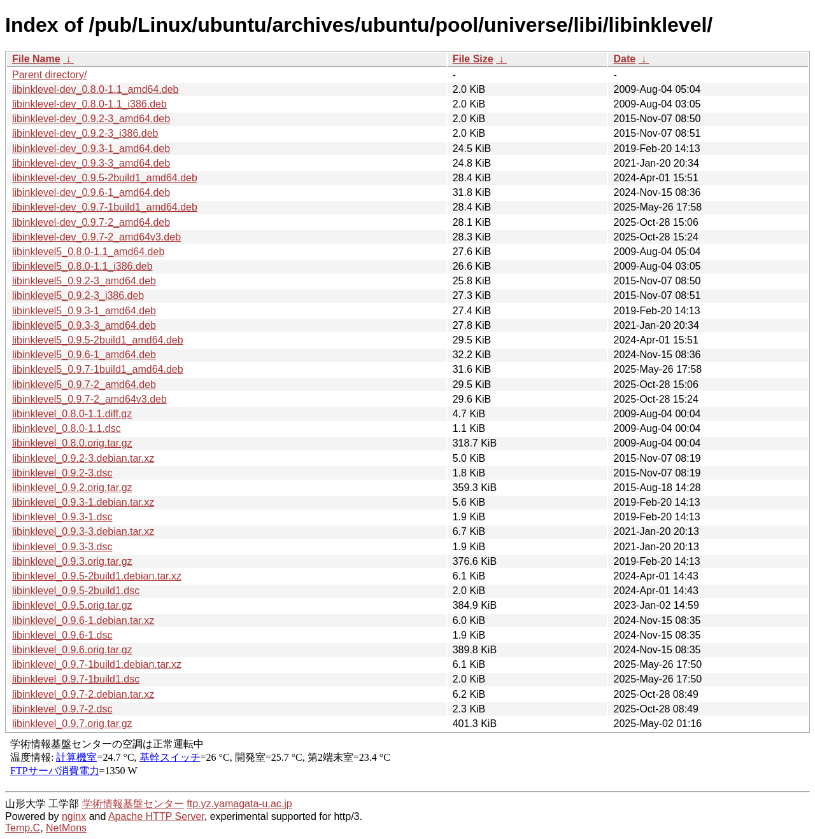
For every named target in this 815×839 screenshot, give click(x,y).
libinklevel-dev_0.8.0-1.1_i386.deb (89, 104)
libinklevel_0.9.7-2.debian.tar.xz (83, 694)
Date (624, 58)
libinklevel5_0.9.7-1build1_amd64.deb (97, 369)
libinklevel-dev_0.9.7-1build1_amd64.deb (104, 207)
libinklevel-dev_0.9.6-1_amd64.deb (91, 192)
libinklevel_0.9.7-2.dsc (62, 709)
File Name (36, 58)
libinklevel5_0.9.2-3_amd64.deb (84, 280)
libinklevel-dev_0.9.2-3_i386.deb (85, 133)
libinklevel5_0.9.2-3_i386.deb (78, 295)
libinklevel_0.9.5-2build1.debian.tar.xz (96, 576)
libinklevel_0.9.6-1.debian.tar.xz (83, 620)
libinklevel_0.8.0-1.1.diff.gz (72, 413)
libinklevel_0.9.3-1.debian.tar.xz (83, 502)
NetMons (66, 827)
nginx (74, 816)
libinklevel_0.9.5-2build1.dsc (75, 590)
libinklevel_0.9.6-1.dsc (62, 635)
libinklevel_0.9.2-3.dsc (62, 473)
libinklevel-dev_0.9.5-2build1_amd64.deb (104, 177)
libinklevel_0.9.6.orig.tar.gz (72, 649)
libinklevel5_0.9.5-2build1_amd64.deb (97, 340)
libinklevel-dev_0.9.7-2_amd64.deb (91, 222)
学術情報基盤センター (133, 803)
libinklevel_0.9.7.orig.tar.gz (72, 723)
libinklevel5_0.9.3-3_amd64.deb (84, 325)
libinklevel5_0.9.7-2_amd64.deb (84, 384)
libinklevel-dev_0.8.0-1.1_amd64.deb (95, 89)
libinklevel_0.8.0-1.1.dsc (66, 428)
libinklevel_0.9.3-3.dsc (62, 546)
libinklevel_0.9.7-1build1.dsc (75, 679)
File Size (473, 58)
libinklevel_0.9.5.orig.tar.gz (72, 605)
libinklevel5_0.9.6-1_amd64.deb (84, 354)
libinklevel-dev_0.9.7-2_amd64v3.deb (96, 237)
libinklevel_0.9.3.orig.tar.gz (72, 561)
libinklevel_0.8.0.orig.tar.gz (72, 443)
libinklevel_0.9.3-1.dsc (62, 516)
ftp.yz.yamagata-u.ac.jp (239, 803)
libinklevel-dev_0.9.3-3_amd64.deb (91, 163)
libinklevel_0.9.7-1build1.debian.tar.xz (96, 664)
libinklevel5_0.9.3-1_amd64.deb (84, 310)
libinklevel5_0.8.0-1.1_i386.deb (82, 266)
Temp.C (22, 827)
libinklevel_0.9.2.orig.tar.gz (72, 487)
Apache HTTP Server (156, 816)
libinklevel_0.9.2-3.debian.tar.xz (83, 458)
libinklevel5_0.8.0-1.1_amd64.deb (88, 251)
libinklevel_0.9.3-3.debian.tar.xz (83, 531)
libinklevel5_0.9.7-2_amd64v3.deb (89, 399)
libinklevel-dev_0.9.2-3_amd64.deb (91, 118)
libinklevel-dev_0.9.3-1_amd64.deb (91, 148)
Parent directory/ (49, 74)
